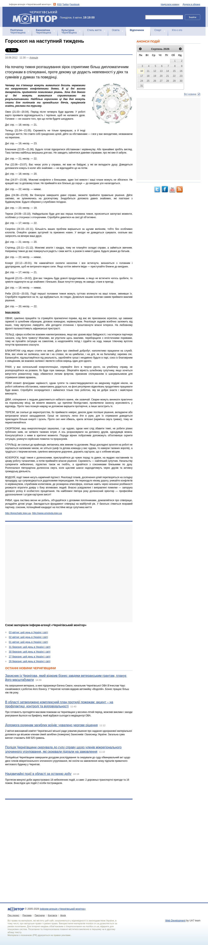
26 (154, 80)
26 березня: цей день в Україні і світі (29, 661)
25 (148, 80)
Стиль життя (94, 30)
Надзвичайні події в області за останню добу (38, 773)
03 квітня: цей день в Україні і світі (28, 632)
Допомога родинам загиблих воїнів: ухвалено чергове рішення (51, 725)
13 (161, 71)
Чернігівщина (17, 31)
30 (181, 80)
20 (161, 75)
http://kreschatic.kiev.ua (18, 513)
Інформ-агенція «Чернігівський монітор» (36, 17)
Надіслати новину (170, 4)
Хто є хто (177, 30)
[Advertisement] (48, 573)
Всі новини (190, 94)
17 (141, 75)
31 (141, 85)
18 (148, 75)
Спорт (157, 30)
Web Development (175, 920)
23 (181, 75)
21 (167, 75)
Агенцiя (34, 57)
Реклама (26, 915)
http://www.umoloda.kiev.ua (47, 513)
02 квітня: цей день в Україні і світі (28, 637)
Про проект (13, 915)
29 (174, 80)
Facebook (74, 4)
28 (167, 80)
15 (174, 71)
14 (167, 71)
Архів (63, 915)
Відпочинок (137, 30)
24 (141, 80)
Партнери (40, 915)
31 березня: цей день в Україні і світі (29, 647)
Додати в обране (191, 4)
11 (148, 71)
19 (154, 75)
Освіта (115, 30)
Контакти (52, 915)
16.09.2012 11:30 (15, 57)
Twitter (65, 4)
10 (141, 71)
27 (161, 80)
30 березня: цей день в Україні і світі (29, 651)
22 (174, 75)
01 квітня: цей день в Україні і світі (28, 642)
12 (154, 71)
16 (181, 71)
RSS (59, 4)
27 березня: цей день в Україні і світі (29, 656)
